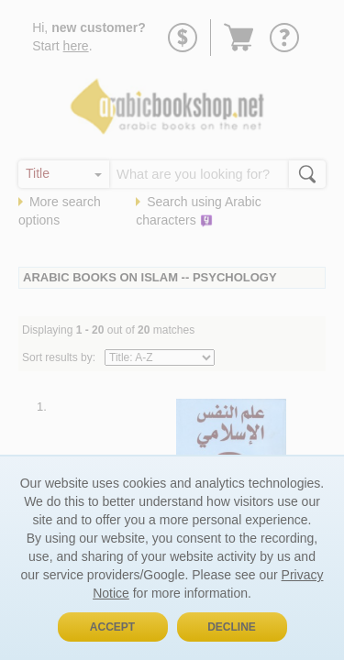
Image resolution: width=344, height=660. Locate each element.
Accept (112, 627)
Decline (231, 627)
